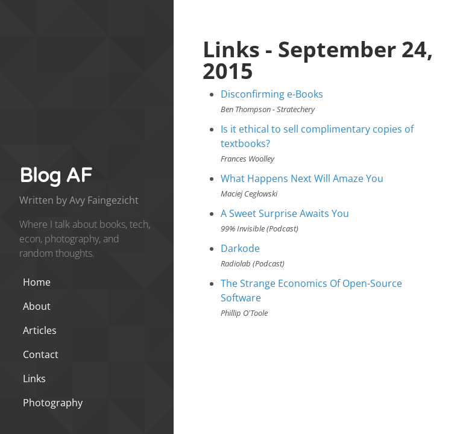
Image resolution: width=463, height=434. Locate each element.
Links (34, 378)
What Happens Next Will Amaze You (302, 178)
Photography (53, 402)
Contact (40, 354)
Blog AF (55, 176)
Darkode (240, 248)
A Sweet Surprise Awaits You (285, 213)
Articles (40, 330)
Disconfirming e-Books (272, 94)
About (37, 306)
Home (37, 282)
